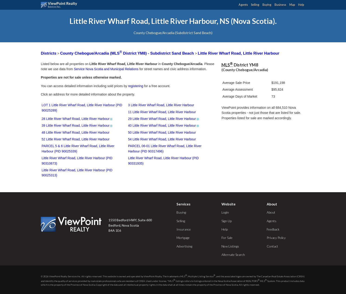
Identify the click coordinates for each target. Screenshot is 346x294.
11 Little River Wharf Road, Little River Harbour (162, 112)
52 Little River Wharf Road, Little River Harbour (76, 139)
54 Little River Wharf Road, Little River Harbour (162, 139)
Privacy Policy (276, 238)
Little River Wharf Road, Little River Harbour (238, 53)
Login (225, 212)
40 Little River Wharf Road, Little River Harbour (163, 125)
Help (301, 5)
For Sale (227, 238)
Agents (243, 5)
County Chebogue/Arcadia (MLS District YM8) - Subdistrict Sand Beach (127, 53)
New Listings (230, 246)
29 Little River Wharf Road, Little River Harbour (163, 119)
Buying (267, 5)
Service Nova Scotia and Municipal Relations (106, 69)
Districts (48, 53)
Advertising (184, 246)
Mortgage (183, 238)
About (271, 212)
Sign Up (226, 221)
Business (280, 5)
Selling (255, 5)
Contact (272, 246)
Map (292, 5)
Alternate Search (233, 255)
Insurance (183, 229)
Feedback (273, 229)
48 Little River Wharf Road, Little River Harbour (76, 132)
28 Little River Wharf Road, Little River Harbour (77, 119)
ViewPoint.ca (60, 5)
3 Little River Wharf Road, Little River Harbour (161, 105)
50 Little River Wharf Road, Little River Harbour (162, 132)
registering (135, 86)
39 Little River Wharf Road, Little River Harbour (77, 125)
